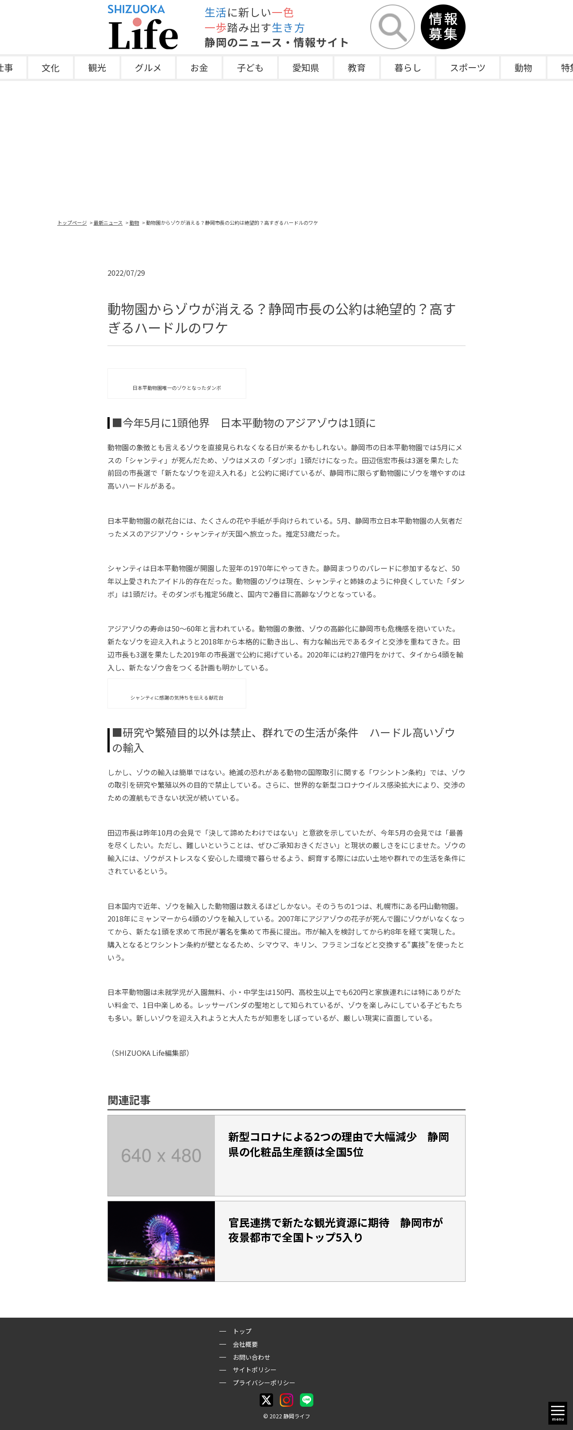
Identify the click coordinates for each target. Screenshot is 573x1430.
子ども (250, 67)
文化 (51, 67)
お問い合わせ (251, 1357)
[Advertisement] (286, 148)
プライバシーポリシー (264, 1382)
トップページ (72, 222)
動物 (523, 67)
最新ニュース (108, 222)
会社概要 (245, 1344)
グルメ (148, 67)
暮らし (407, 67)
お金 (199, 67)
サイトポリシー (255, 1369)
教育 (357, 67)
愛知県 (305, 67)
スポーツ (468, 67)
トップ (242, 1331)
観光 (97, 67)
